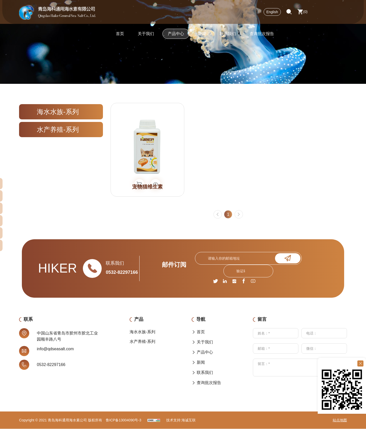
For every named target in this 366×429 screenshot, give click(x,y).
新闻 (202, 37)
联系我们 (228, 37)
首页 (120, 37)
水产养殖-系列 (58, 129)
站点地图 (340, 420)
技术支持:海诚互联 (181, 420)
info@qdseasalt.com (55, 349)
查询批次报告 (262, 37)
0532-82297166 (122, 272)
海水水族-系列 (58, 112)
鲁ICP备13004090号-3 (123, 420)
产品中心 (176, 37)
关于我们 (146, 37)
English (272, 14)
